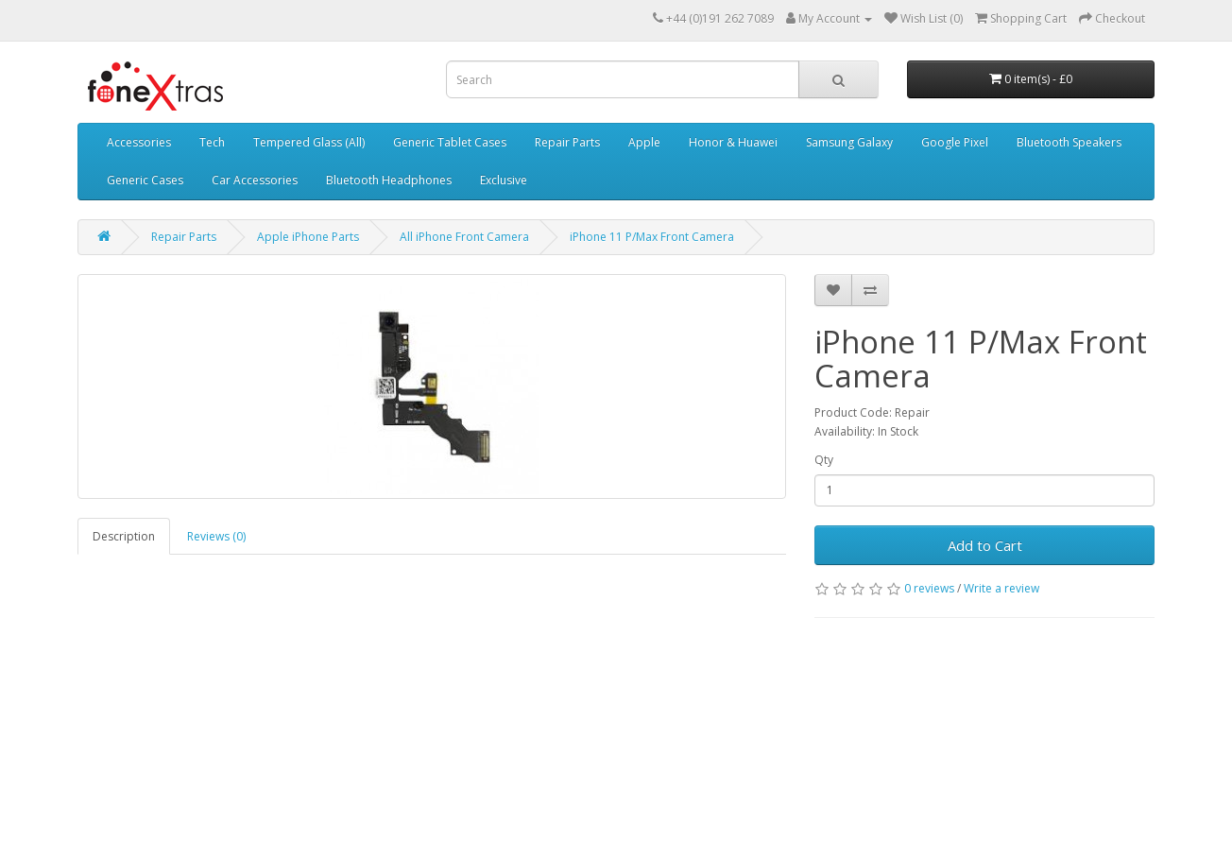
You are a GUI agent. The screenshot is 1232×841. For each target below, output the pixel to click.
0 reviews (929, 588)
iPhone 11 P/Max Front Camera (652, 237)
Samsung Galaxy (849, 142)
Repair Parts (567, 142)
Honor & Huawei (733, 142)
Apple (644, 142)
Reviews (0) (216, 536)
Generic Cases (145, 180)
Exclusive (503, 180)
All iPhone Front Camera (464, 237)
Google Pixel (954, 142)
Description (124, 536)
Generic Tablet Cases (449, 142)
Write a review (1001, 588)
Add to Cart (985, 545)
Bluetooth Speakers (1069, 142)
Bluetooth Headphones (389, 180)
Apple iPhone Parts (308, 237)
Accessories (139, 142)
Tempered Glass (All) (309, 142)
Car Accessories (255, 180)
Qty (823, 460)
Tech (212, 142)
